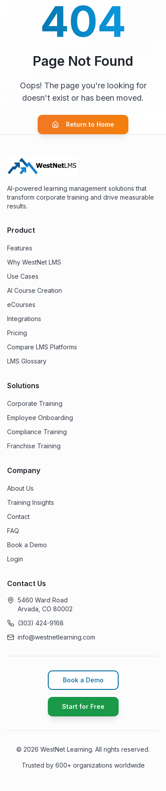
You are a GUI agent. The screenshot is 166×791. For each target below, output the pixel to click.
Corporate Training (34, 403)
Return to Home (83, 124)
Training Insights (30, 502)
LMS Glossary (26, 361)
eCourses (21, 304)
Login (15, 559)
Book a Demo (27, 545)
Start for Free (83, 706)
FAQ (13, 530)
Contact (18, 516)
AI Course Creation (34, 290)
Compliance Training (37, 431)
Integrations (24, 318)
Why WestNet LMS (34, 262)
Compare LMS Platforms (42, 347)
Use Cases (23, 276)
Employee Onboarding (40, 417)
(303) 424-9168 (41, 623)
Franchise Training (34, 446)
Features (19, 248)
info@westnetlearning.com (56, 637)
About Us (20, 488)
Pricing (17, 333)
